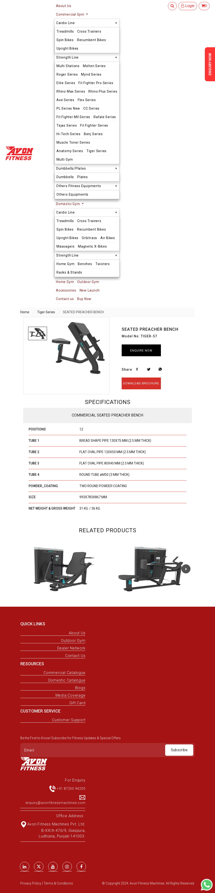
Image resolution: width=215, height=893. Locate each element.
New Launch (90, 290)
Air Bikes (107, 238)
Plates (82, 177)
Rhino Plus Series (102, 91)
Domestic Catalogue (67, 680)
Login (187, 6)
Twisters (102, 264)
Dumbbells (65, 177)
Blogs (80, 688)
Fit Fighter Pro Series (95, 83)
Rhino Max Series (70, 91)
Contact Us (75, 655)
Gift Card (77, 703)
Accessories (66, 290)
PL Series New (68, 108)
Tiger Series (96, 151)
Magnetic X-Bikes (92, 246)
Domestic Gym (68, 204)
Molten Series (94, 66)
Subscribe (179, 750)
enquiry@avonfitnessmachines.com (56, 803)
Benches (85, 264)
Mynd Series (91, 74)
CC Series (91, 108)
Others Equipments (72, 194)
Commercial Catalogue (64, 672)
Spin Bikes (65, 40)
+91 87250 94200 (71, 788)
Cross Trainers (89, 31)
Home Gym (65, 264)
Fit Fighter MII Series (73, 117)
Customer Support (68, 720)
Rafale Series (105, 117)
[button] (186, 569)
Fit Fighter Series (94, 125)
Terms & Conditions (58, 883)
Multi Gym (64, 159)
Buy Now (84, 299)
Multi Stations (68, 66)
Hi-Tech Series (68, 134)
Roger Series (67, 74)
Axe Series (65, 100)
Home (24, 312)
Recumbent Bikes (91, 40)
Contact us (65, 299)
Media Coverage (71, 695)
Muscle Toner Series (73, 142)
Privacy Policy (31, 883)
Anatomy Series (69, 151)
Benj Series (93, 134)
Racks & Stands (69, 272)
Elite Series (65, 83)
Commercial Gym (70, 14)
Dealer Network (71, 648)
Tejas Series (66, 125)
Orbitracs (89, 238)
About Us (77, 633)
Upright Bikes (67, 48)
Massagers (65, 246)
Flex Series (87, 100)
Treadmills (65, 31)
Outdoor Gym (88, 282)
